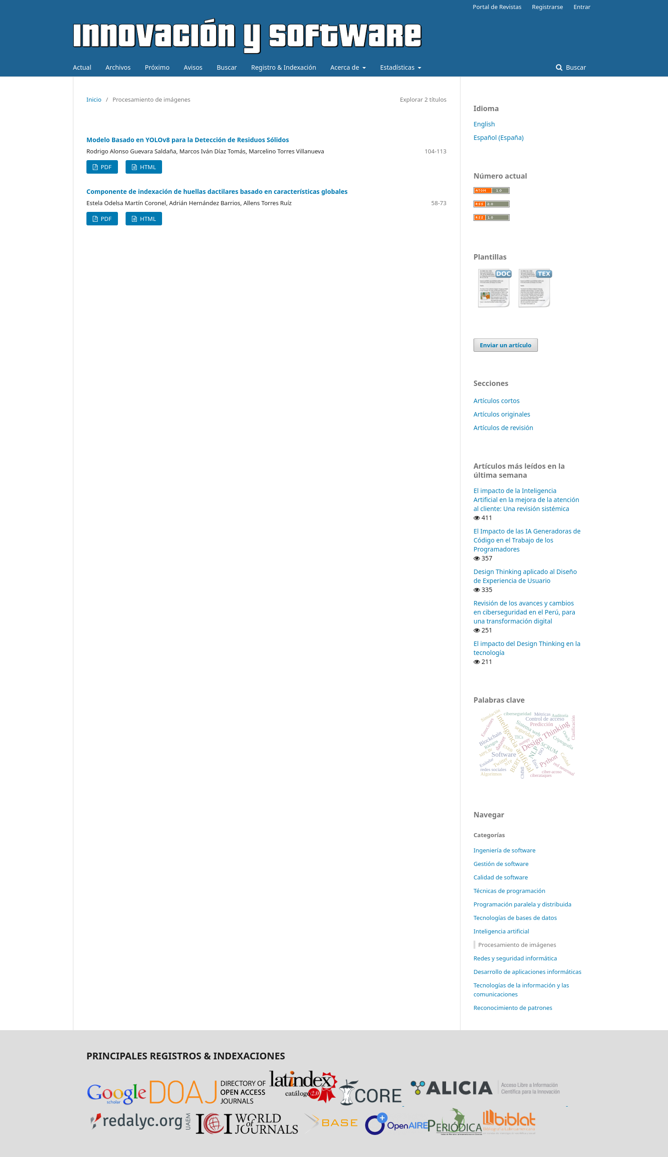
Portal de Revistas (497, 7)
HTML (147, 167)
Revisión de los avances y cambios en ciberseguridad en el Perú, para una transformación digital (524, 612)
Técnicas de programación (509, 891)
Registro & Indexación (283, 67)
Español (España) (499, 137)
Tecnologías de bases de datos (515, 918)
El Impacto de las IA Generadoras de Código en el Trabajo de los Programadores (527, 540)
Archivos (118, 67)
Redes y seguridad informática (515, 958)
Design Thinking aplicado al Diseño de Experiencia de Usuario (525, 576)
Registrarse (547, 7)
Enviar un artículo (506, 345)
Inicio (93, 99)
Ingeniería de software (505, 850)
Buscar (227, 67)
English (484, 124)
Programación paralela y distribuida (523, 904)
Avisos (193, 67)
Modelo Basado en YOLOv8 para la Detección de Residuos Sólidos (187, 139)
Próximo (157, 67)
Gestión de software (501, 864)
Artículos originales (502, 414)
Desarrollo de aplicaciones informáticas (528, 972)
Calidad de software (501, 877)
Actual (82, 67)
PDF (105, 167)
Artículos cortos (496, 400)
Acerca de (345, 67)
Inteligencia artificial (501, 931)
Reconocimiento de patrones (513, 1008)
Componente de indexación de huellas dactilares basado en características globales (217, 191)
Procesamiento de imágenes (517, 945)
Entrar (582, 7)
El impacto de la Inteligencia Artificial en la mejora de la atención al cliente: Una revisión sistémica (526, 499)
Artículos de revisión (503, 427)
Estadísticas (398, 67)
